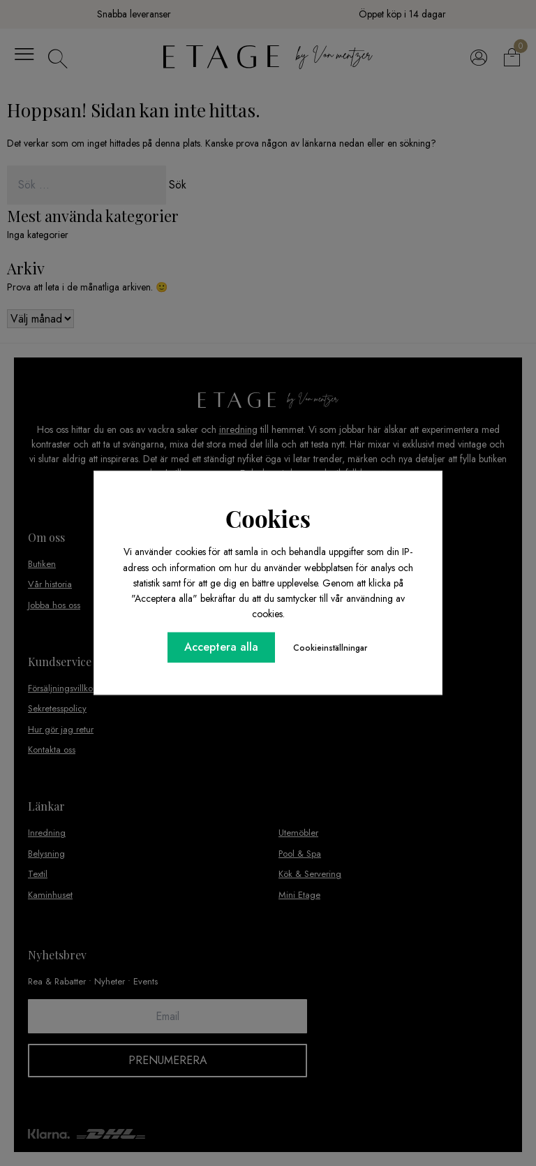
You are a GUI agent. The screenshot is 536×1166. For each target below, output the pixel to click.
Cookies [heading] (268, 518)
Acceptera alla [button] (221, 648)
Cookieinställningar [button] (330, 648)
